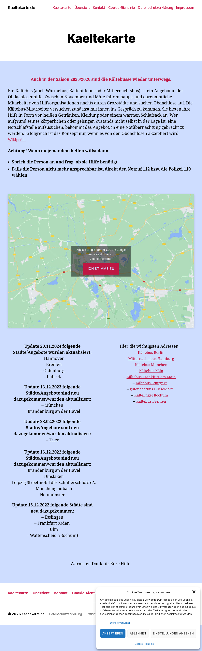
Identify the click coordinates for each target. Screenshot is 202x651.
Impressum (185, 8)
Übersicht (82, 8)
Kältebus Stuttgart (151, 383)
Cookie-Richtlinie (144, 643)
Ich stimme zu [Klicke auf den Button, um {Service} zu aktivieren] (101, 269)
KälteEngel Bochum (151, 395)
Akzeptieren (112, 633)
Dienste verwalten (120, 622)
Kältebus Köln (151, 371)
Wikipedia (18, 140)
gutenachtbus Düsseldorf (151, 389)
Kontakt (99, 8)
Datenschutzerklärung (155, 8)
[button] (194, 592)
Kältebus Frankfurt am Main (151, 377)
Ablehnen (138, 633)
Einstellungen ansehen (173, 633)
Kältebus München (151, 365)
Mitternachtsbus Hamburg (151, 359)
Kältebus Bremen (151, 402)
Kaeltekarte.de (24, 8)
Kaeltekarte (62, 8)
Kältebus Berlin (151, 353)
